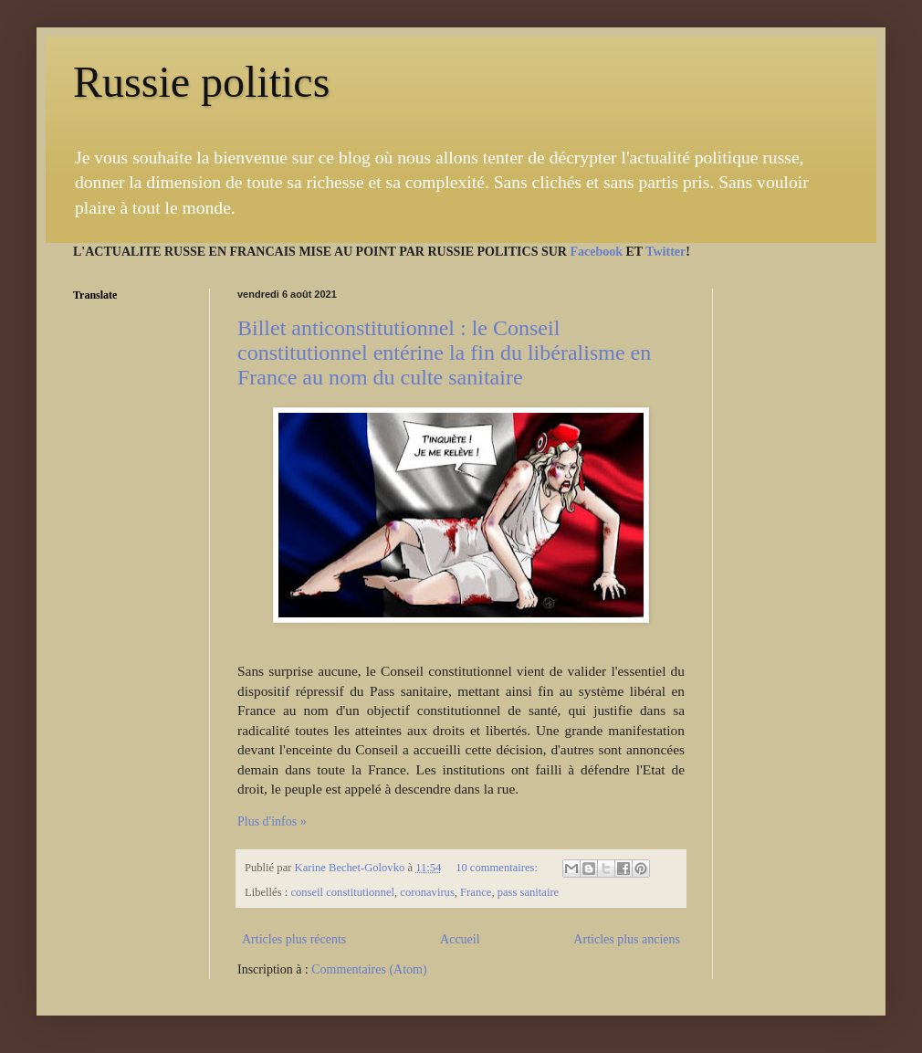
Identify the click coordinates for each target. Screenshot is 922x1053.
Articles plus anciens (626, 939)
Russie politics (201, 82)
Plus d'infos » (272, 821)
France (475, 892)
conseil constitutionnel (342, 892)
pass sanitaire (529, 892)
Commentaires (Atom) (368, 969)
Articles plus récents (294, 939)
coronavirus (427, 892)
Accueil (460, 939)
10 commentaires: (498, 867)
